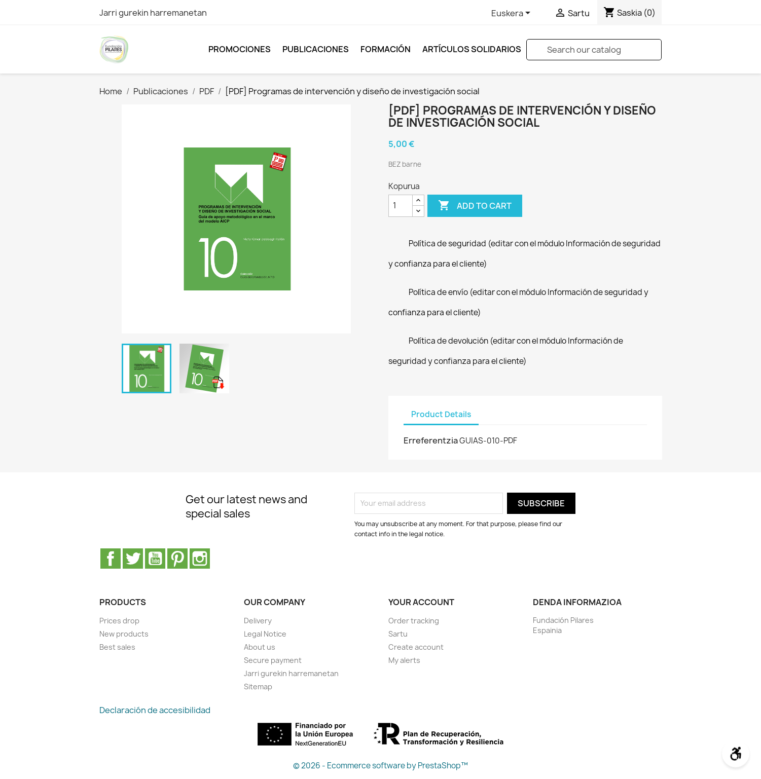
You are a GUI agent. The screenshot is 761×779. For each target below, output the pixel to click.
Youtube (155, 558)
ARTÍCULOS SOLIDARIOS (471, 49)
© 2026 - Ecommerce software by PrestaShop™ (380, 765)
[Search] (594, 49)
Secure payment (273, 660)
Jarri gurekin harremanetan (153, 12)
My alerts (404, 660)
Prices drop (119, 620)
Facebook (110, 558)
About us (259, 647)
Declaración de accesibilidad (154, 710)
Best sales (117, 647)
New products (124, 634)
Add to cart (475, 205)
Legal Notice (265, 634)
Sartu (398, 634)
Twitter (133, 558)
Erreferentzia (431, 440)
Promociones (239, 49)
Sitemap (258, 686)
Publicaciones (315, 49)
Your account (421, 602)
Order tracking (413, 620)
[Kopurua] (400, 206)
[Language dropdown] (512, 14)
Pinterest (177, 558)
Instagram (200, 558)
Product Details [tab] (441, 414)
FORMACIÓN (385, 49)
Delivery (258, 620)
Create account (416, 647)
